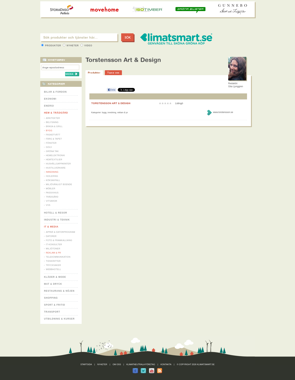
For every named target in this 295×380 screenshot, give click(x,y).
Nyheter (71, 45)
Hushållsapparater (58, 164)
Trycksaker (53, 265)
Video (86, 45)
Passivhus (52, 193)
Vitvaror (51, 201)
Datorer (51, 236)
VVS (48, 205)
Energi (49, 106)
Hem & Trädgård (56, 112)
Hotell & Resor (55, 212)
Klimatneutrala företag (140, 364)
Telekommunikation (58, 257)
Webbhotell (53, 269)
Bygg (49, 130)
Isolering (52, 176)
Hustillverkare (56, 168)
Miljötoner (53, 248)
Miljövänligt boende (59, 184)
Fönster (51, 143)
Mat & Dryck (53, 284)
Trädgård (52, 197)
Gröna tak (52, 151)
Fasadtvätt (53, 135)
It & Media (51, 226)
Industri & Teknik (57, 219)
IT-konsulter (54, 244)
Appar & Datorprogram (60, 232)
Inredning (52, 172)
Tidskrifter (53, 261)
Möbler (50, 188)
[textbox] (78, 37)
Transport (52, 312)
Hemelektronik (55, 155)
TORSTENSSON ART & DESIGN (110, 103)
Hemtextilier (54, 159)
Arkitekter (53, 118)
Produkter (51, 45)
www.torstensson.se (223, 112)
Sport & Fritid (54, 305)
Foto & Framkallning (59, 240)
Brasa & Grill (54, 126)
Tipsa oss (113, 72)
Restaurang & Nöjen (59, 291)
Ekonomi (50, 99)
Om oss (117, 364)
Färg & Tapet (54, 139)
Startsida (86, 364)
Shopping (51, 298)
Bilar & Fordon (55, 92)
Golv (49, 147)
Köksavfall (53, 180)
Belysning (52, 122)
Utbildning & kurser (59, 318)
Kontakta (165, 364)
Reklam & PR (53, 253)
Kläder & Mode (55, 277)
